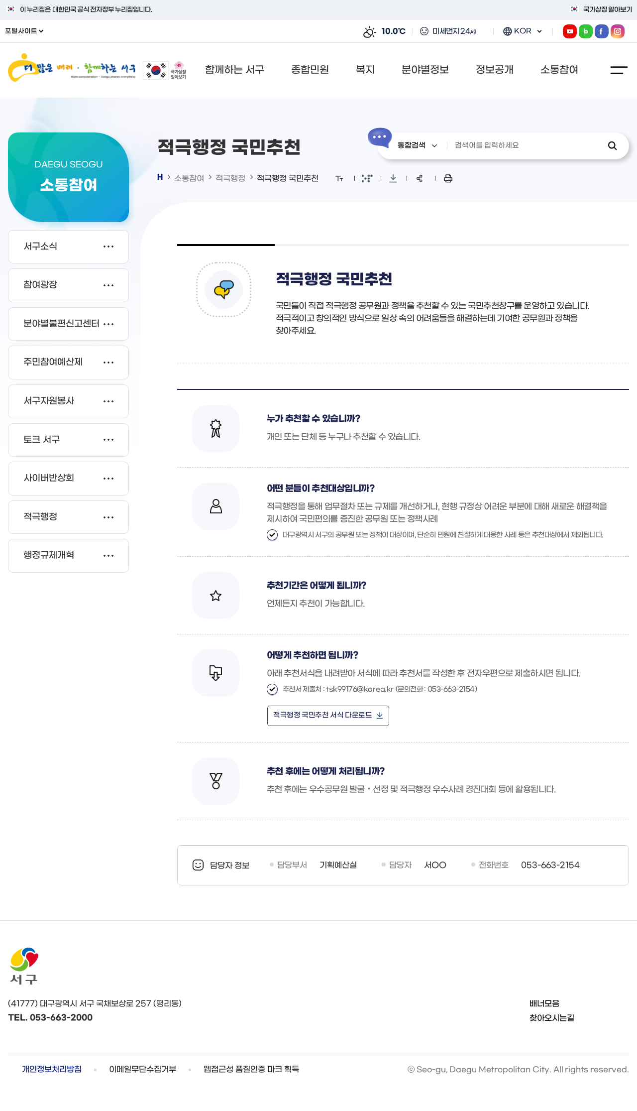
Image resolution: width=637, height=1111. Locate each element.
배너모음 (544, 1003)
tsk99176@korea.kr (360, 689)
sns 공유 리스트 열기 (420, 178)
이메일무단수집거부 (142, 1069)
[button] (238, 70)
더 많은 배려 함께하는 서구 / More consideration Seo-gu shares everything (71, 70)
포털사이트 (24, 31)
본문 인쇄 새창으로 (448, 178)
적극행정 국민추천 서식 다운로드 (322, 715)
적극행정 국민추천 (287, 178)
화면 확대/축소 (339, 178)
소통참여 (189, 178)
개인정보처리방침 (52, 1069)
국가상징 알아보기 (607, 9)
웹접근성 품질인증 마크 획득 (251, 1069)
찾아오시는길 (552, 1018)
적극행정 (230, 178)
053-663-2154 (550, 865)
